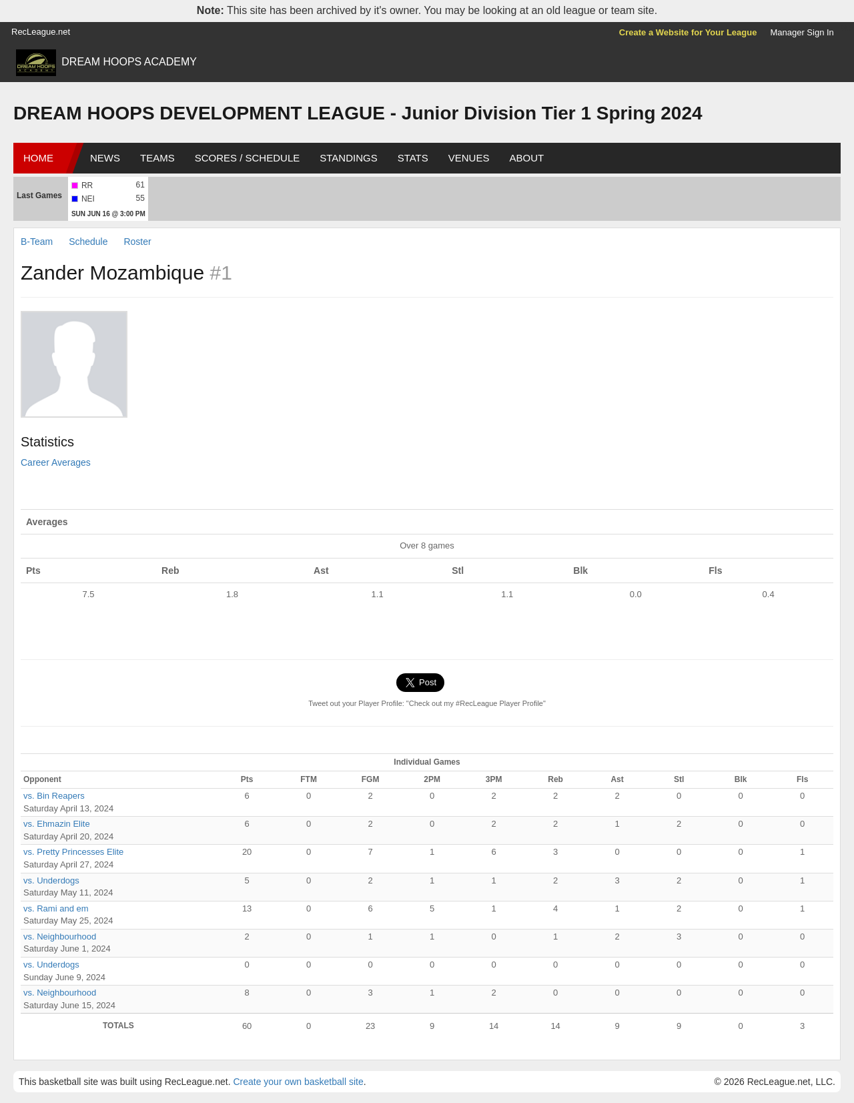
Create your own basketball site (298, 1081)
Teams (157, 157)
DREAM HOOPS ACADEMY (129, 61)
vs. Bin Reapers (54, 796)
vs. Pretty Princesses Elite (73, 852)
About (526, 157)
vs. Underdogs (51, 880)
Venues (469, 157)
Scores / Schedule (247, 157)
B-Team (37, 241)
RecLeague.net (40, 32)
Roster (137, 241)
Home (38, 157)
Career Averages (56, 462)
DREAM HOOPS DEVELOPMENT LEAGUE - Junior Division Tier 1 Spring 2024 (358, 113)
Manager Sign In (801, 32)
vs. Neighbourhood (59, 937)
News (105, 157)
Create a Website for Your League (688, 32)
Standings (348, 157)
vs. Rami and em (56, 908)
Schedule (88, 241)
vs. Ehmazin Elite (56, 824)
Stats (413, 157)
